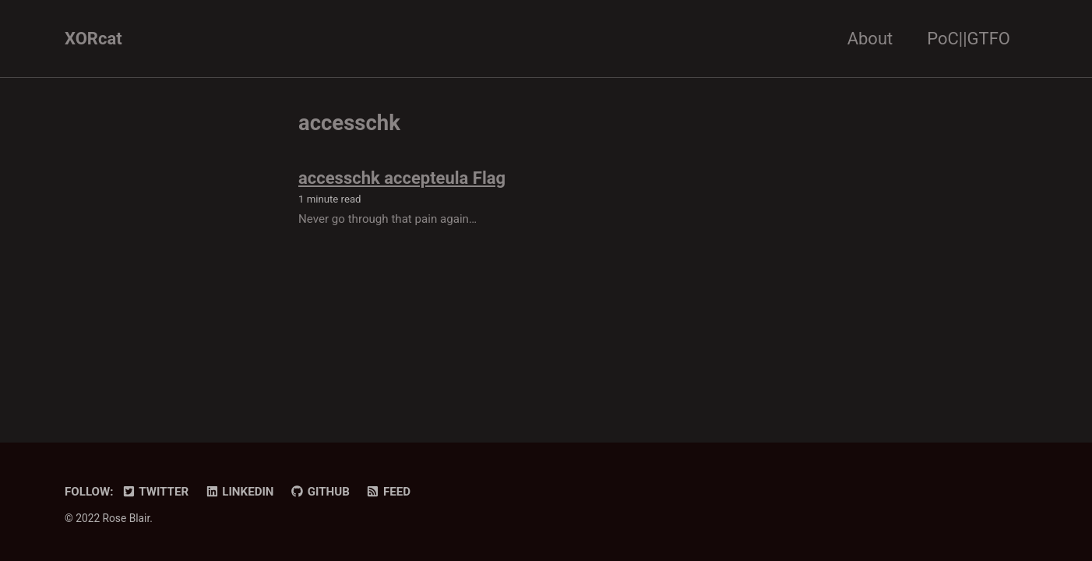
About (870, 38)
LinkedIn (239, 492)
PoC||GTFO (968, 38)
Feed (387, 492)
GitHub (320, 492)
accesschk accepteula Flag (401, 178)
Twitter (155, 492)
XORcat (93, 38)
